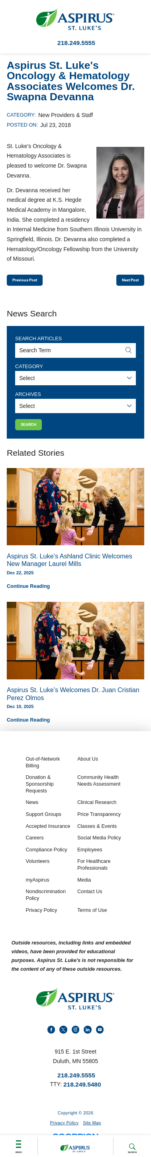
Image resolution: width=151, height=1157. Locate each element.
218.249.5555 (76, 42)
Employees (89, 859)
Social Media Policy (99, 847)
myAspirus (37, 889)
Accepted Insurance (47, 835)
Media (84, 889)
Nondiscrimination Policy (45, 904)
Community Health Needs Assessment (98, 790)
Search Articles (38, 343)
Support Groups (43, 823)
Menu (18, 1144)
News (31, 811)
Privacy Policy (41, 919)
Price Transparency (99, 823)
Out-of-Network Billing (42, 771)
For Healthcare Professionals (94, 874)
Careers (34, 847)
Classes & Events (97, 835)
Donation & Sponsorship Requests (39, 793)
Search (132, 1145)
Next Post (124, 282)
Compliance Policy (46, 859)
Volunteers (37, 870)
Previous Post (31, 282)
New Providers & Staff (65, 115)
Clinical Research (96, 811)
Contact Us (89, 900)
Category (29, 370)
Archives (28, 398)
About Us (87, 768)
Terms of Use (92, 919)
